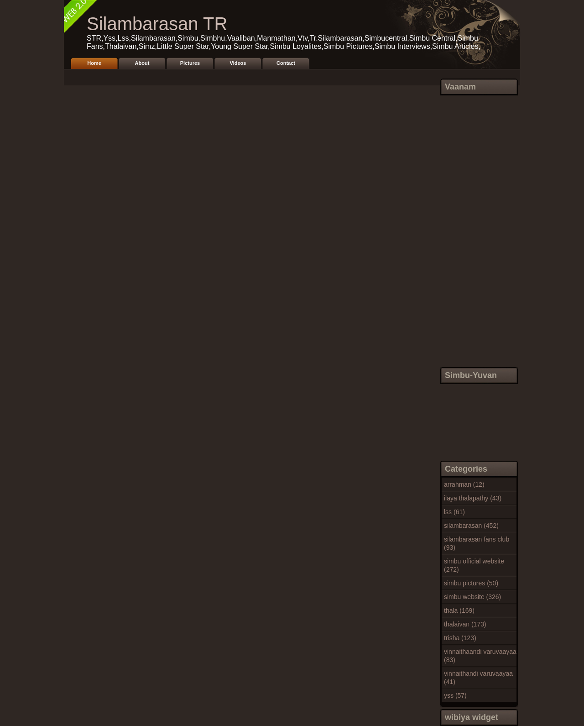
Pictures (190, 63)
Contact (285, 63)
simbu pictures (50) (471, 583)
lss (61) (454, 512)
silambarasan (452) (471, 525)
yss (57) (455, 695)
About (142, 63)
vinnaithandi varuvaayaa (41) (478, 677)
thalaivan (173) (465, 624)
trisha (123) (460, 638)
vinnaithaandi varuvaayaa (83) (480, 655)
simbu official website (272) (474, 565)
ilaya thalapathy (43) (472, 498)
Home (94, 63)
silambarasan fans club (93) (476, 543)
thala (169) (459, 610)
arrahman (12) (464, 484)
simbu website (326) (472, 596)
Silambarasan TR (157, 24)
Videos (238, 63)
